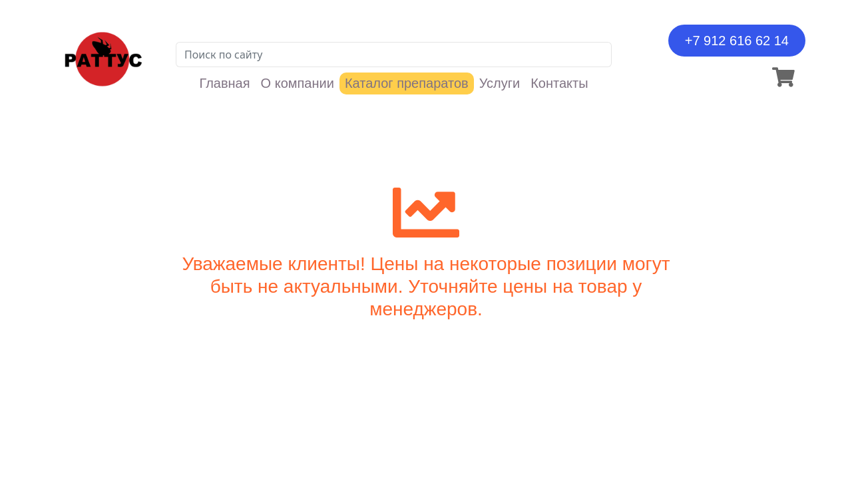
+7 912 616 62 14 (737, 40)
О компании (297, 83)
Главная (224, 83)
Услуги (500, 83)
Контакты (559, 83)
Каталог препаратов (407, 83)
